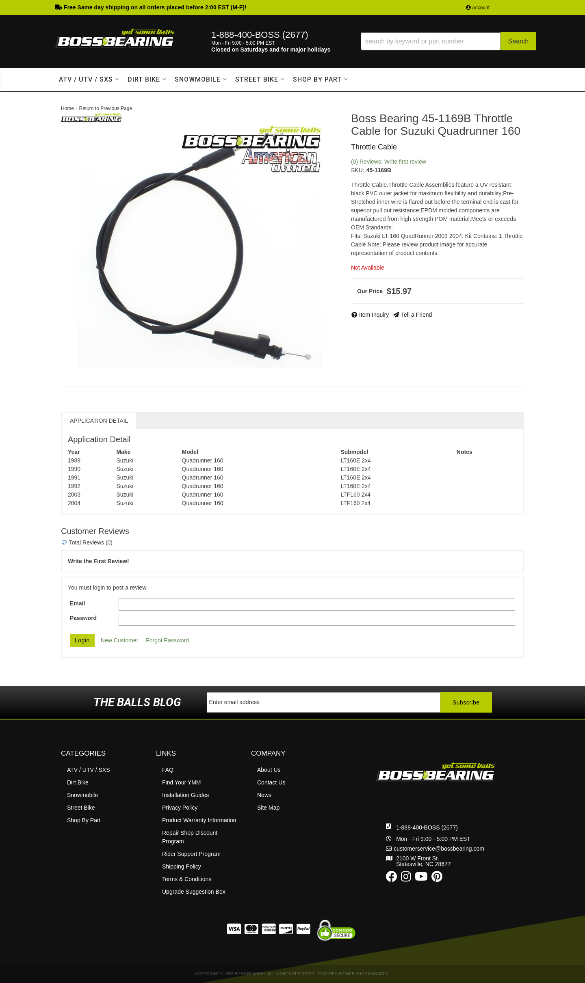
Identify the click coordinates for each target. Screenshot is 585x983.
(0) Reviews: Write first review (388, 161)
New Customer (120, 640)
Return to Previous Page (105, 108)
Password (83, 618)
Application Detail (99, 420)
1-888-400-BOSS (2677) (427, 827)
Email (77, 603)
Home (67, 108)
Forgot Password (167, 640)
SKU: (357, 170)
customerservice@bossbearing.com (439, 848)
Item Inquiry (374, 314)
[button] (448, 41)
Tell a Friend (416, 314)
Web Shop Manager (367, 974)
